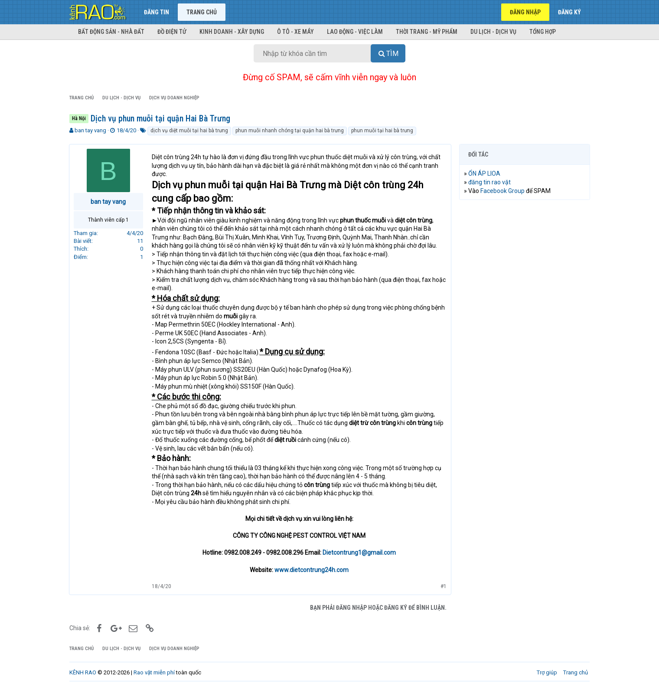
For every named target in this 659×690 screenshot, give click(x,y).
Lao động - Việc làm (355, 31)
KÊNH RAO (82, 672)
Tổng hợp (542, 31)
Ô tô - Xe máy (295, 31)
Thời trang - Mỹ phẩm (426, 31)
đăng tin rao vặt (490, 182)
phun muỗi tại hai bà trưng (382, 131)
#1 (443, 586)
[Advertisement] (525, 339)
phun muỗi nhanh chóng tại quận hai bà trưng (289, 131)
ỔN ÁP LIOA (485, 173)
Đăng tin (156, 12)
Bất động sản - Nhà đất (111, 31)
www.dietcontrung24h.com (311, 569)
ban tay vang (90, 130)
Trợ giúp (547, 672)
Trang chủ (201, 12)
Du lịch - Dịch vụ (493, 31)
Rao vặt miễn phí (154, 672)
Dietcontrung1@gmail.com (359, 552)
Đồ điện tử (171, 31)
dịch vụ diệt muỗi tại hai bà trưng (189, 131)
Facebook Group (503, 190)
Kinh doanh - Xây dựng (231, 31)
